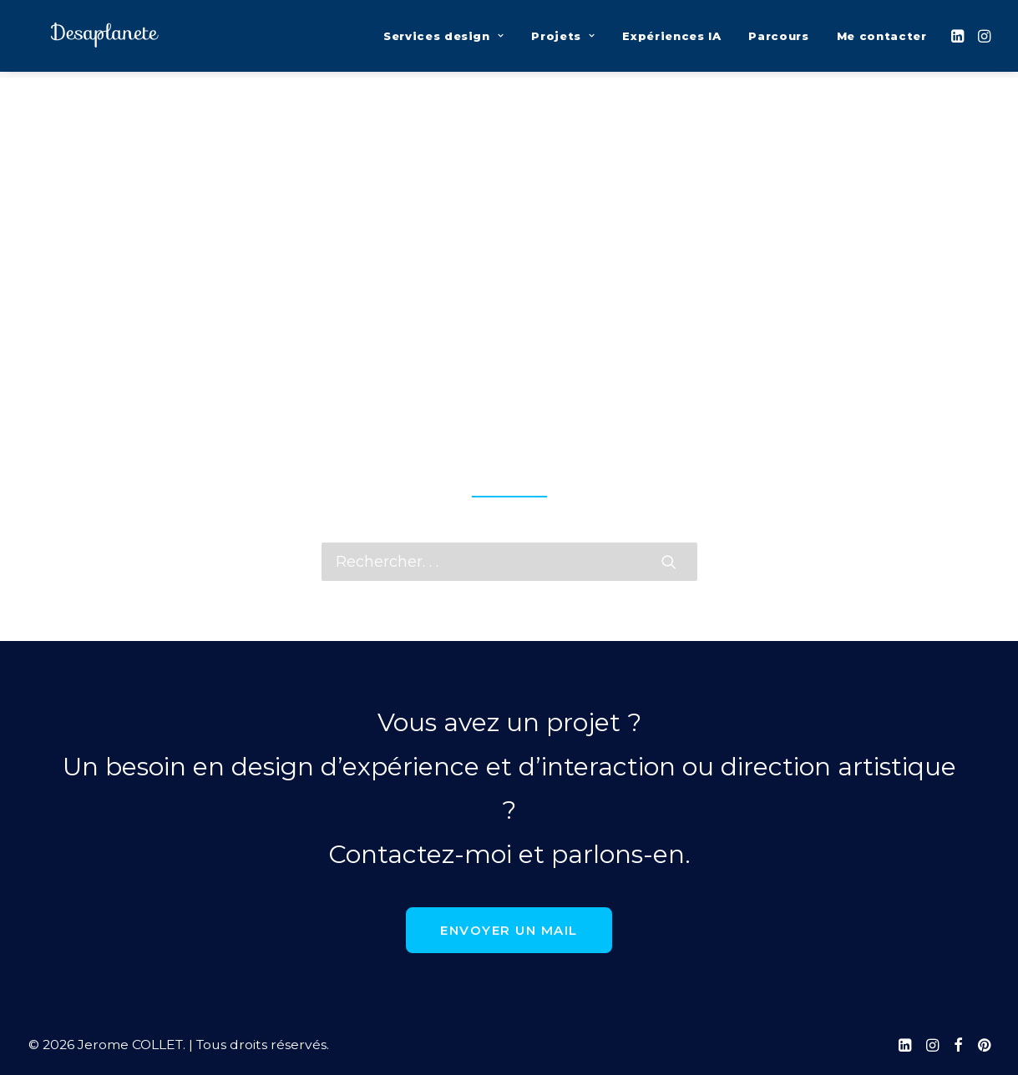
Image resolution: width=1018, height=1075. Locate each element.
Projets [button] (563, 39)
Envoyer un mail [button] (509, 930)
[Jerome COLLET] (95, 39)
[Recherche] (509, 562)
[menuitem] (443, 39)
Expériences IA (671, 39)
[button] (959, 39)
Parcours (778, 39)
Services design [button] (443, 39)
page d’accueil (509, 452)
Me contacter (882, 39)
